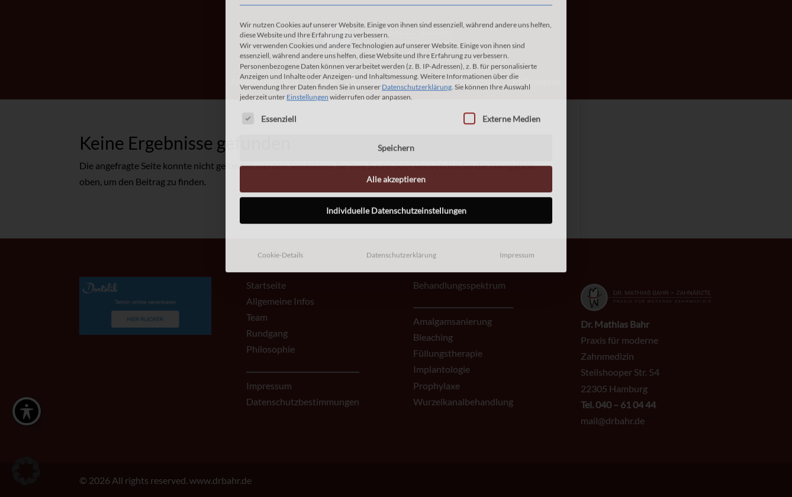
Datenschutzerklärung (417, 11)
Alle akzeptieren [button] (396, 104)
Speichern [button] (396, 72)
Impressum (517, 179)
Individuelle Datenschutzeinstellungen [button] (396, 135)
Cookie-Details (280, 179)
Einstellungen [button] (307, 21)
